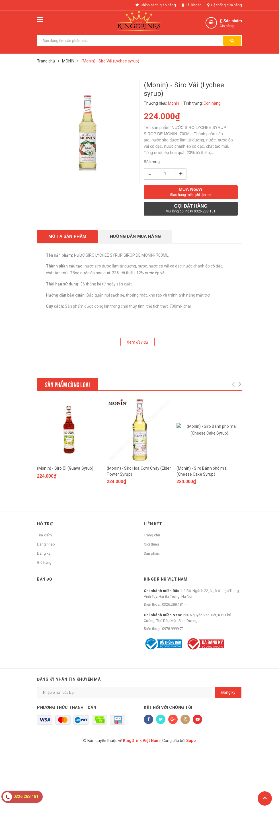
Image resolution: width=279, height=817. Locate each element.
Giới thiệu (151, 544)
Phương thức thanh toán (66, 739)
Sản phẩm (152, 553)
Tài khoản (192, 5)
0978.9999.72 (173, 629)
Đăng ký (43, 553)
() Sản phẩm (231, 24)
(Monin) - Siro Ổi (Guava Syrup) (65, 468)
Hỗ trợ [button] (45, 524)
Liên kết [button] (153, 524)
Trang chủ (152, 535)
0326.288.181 (173, 604)
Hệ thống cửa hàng (224, 5)
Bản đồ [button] (44, 579)
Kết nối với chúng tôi (168, 739)
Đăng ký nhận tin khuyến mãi (69, 710)
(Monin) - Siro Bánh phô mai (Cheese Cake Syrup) (202, 471)
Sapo (191, 808)
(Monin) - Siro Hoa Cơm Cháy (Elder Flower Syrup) (139, 471)
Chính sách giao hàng (156, 5)
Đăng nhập (46, 544)
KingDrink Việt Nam (165, 579)
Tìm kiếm (44, 535)
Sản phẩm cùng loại (67, 384)
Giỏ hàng (44, 562)
